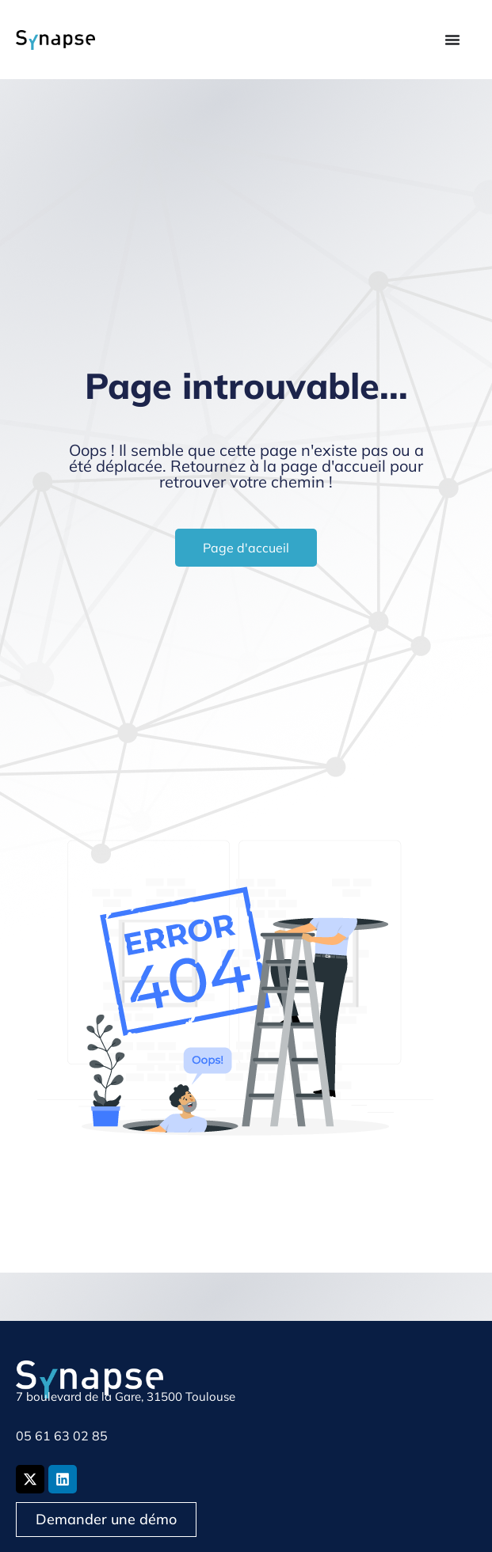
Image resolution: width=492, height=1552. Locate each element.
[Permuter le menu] (452, 39)
